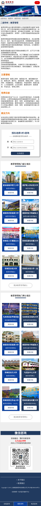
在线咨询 (7, 504)
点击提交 (20, 153)
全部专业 (4, 18)
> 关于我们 (20, 480)
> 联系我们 (20, 483)
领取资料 (20, 504)
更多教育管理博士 (21, 417)
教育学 (10, 18)
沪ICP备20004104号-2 (33, 487)
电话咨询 (34, 504)
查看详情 (11, 193)
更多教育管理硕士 (21, 285)
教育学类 (18, 18)
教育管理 (25, 18)
